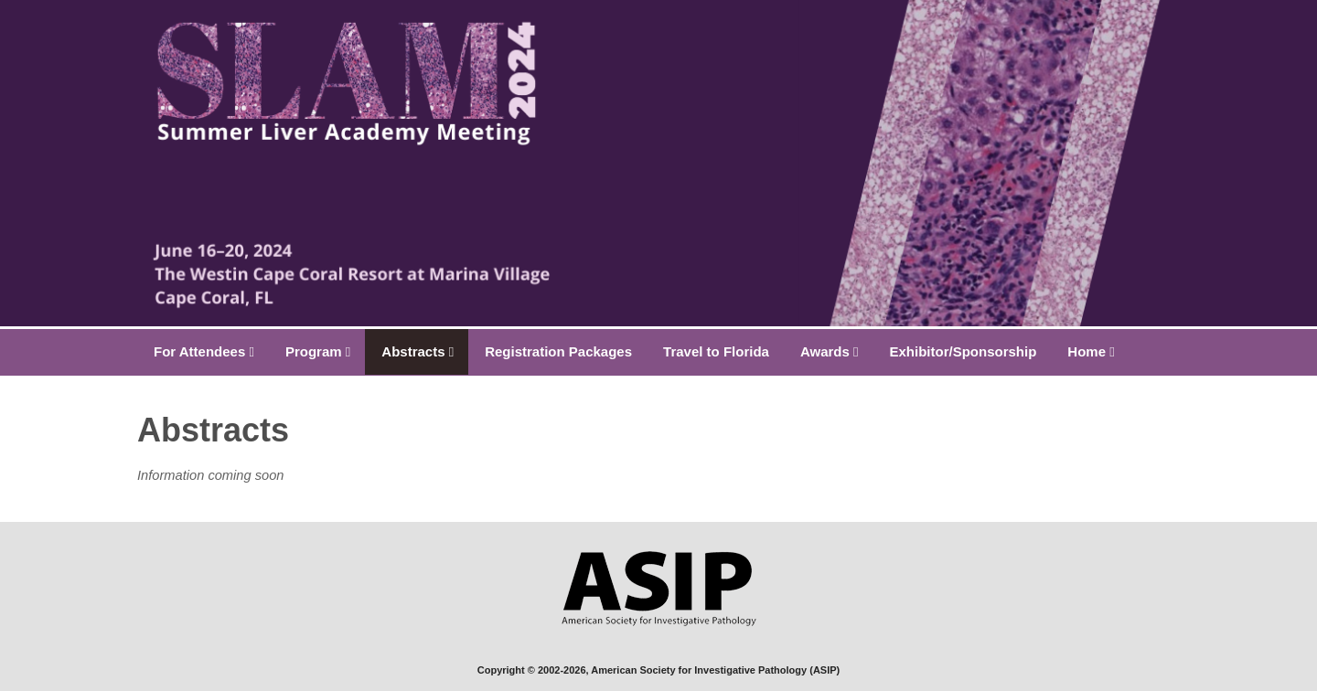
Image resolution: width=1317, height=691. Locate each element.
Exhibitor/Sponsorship (963, 351)
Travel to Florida (716, 351)
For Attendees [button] (204, 351)
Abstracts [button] (417, 351)
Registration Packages (558, 351)
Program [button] (317, 351)
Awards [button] (829, 351)
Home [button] (1090, 351)
